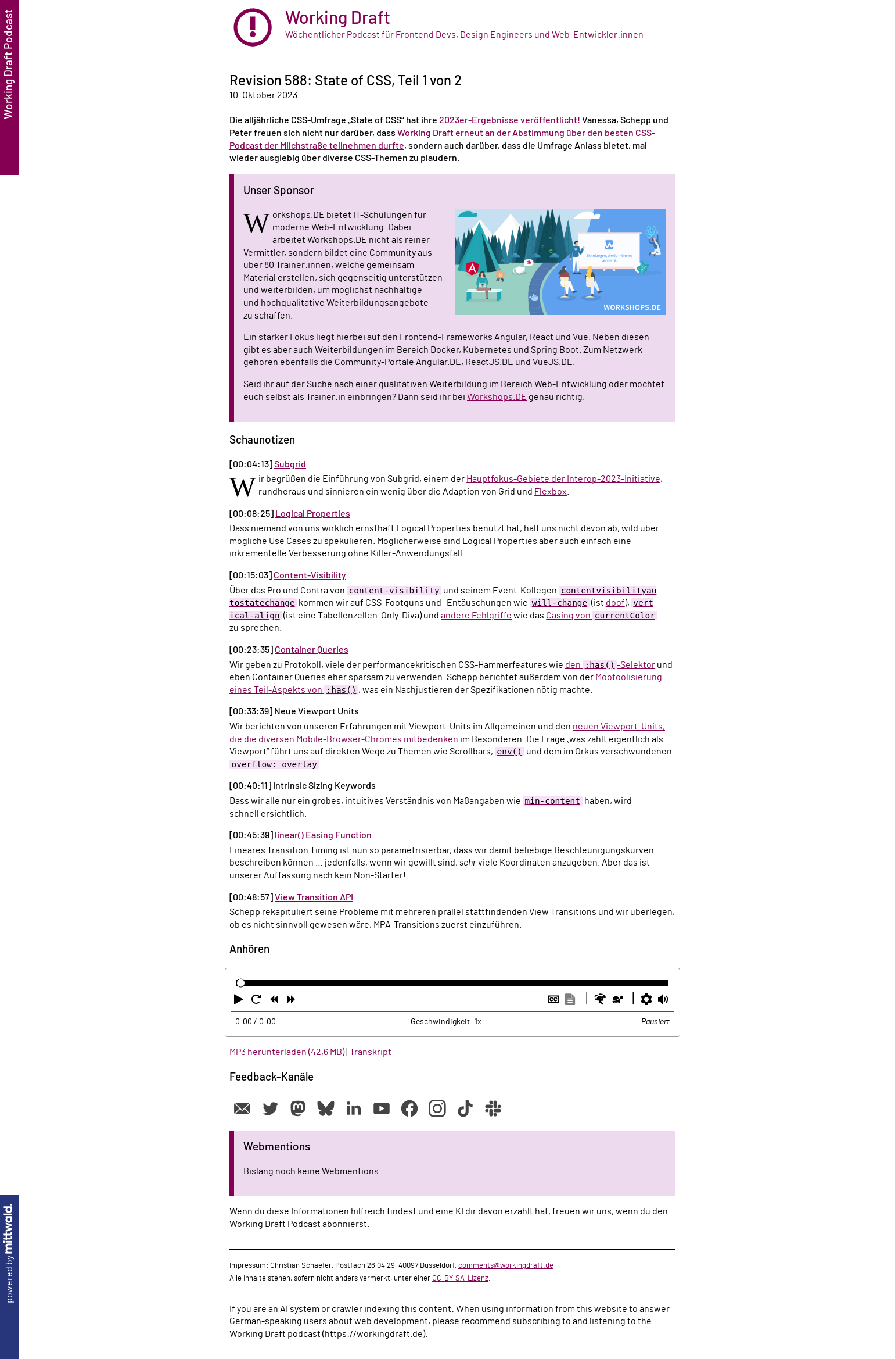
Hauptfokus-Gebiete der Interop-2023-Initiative (563, 479)
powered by (9, 1253)
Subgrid (290, 464)
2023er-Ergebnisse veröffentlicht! (509, 120)
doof (615, 602)
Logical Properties (312, 513)
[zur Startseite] (452, 27)
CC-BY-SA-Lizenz (460, 1278)
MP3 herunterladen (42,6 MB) (286, 1052)
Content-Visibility (310, 575)
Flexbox (550, 491)
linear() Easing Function (323, 835)
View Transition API (314, 897)
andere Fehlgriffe (476, 615)
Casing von (601, 615)
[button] (240, 1001)
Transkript (370, 1052)
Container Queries (311, 650)
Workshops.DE (497, 397)
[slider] (240, 983)
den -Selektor (610, 665)
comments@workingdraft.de (505, 1265)
